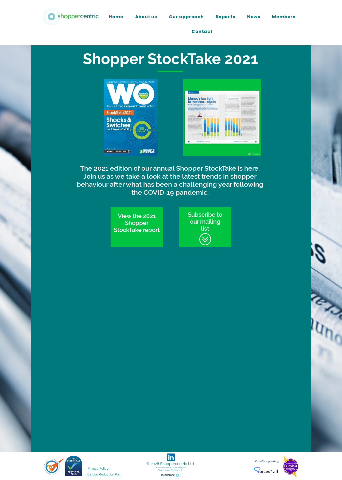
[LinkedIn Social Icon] (171, 457)
